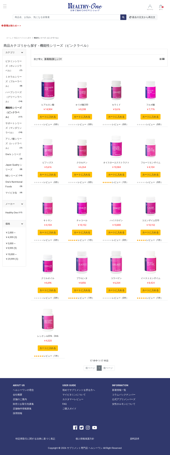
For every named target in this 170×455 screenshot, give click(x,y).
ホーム (8, 38)
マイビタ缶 (11, 192)
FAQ (64, 403)
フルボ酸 (150, 104)
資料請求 (134, 438)
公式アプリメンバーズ (123, 399)
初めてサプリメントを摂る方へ (78, 389)
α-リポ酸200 (82, 104)
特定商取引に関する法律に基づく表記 (35, 438)
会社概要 (17, 394)
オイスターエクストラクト (116, 162)
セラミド (116, 104)
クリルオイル (47, 278)
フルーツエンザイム (150, 162)
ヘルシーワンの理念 (23, 389)
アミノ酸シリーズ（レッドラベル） (13, 143)
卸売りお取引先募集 (23, 403)
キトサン (47, 220)
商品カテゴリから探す (22, 38)
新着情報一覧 (119, 389)
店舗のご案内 (20, 399)
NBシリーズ (11, 175)
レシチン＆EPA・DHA (47, 336)
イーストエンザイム (150, 278)
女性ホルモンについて (123, 403)
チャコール (82, 220)
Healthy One (11, 212)
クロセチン (82, 162)
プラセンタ (82, 278)
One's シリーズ (13, 154)
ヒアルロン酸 (47, 104)
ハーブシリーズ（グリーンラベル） (13, 97)
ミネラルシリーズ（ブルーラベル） (13, 81)
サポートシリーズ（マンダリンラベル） (13, 128)
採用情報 (17, 413)
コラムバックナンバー (123, 394)
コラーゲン (116, 278)
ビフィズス (47, 162)
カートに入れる (48, 116)
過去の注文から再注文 (142, 17)
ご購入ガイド (69, 408)
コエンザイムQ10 (150, 220)
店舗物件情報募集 (22, 408)
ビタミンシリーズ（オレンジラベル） (13, 66)
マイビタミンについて (74, 394)
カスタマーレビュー (72, 399)
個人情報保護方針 (85, 438)
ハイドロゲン (116, 220)
